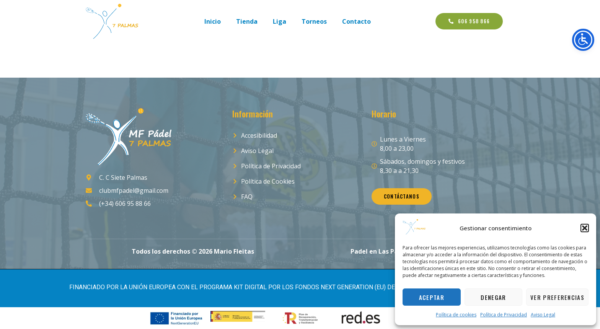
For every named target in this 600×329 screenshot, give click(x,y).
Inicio (212, 21)
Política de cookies (456, 314)
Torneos (314, 21)
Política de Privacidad (503, 314)
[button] (585, 228)
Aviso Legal (543, 314)
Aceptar (431, 297)
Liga (279, 21)
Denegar (493, 297)
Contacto (356, 21)
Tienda (247, 21)
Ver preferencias (557, 297)
